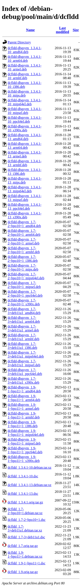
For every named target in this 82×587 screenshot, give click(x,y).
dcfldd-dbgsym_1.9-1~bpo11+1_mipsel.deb (24, 441)
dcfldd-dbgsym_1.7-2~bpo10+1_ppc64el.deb (25, 293)
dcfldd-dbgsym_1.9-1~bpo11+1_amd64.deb (24, 389)
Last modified (62, 30)
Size (76, 30)
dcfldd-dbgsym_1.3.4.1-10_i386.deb (24, 85)
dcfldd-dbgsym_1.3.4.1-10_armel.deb (24, 67)
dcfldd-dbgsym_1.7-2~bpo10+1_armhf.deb (24, 250)
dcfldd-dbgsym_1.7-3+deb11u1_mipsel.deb (24, 363)
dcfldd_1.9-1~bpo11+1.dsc (26, 563)
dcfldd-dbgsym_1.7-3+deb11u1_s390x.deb (23, 380)
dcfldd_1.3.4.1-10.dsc (23, 476)
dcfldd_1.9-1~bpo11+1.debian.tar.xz (25, 554)
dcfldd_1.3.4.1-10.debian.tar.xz (29, 467)
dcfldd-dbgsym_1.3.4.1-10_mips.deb (24, 93)
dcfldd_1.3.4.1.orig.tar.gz (25, 502)
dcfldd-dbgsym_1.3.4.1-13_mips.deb (24, 180)
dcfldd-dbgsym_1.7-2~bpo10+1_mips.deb (23, 267)
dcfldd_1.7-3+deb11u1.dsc (26, 537)
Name (30, 30)
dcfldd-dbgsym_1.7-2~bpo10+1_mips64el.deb (26, 276)
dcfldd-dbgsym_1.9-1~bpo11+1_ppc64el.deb (25, 450)
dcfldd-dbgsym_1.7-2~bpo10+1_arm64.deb (24, 232)
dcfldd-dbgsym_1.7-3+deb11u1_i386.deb (22, 346)
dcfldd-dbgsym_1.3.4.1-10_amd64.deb (24, 50)
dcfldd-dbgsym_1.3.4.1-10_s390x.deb (24, 128)
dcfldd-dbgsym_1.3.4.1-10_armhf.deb (24, 76)
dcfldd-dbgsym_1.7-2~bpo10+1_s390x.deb (24, 302)
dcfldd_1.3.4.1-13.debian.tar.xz (29, 485)
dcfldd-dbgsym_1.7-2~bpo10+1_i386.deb (23, 259)
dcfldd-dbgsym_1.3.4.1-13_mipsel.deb (24, 198)
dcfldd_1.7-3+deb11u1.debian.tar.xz (25, 528)
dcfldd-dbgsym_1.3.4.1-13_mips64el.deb (24, 189)
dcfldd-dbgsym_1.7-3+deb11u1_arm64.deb (24, 319)
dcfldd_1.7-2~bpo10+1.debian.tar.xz (25, 511)
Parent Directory (19, 42)
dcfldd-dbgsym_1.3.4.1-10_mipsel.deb (24, 111)
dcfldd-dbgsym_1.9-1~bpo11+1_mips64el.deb (26, 432)
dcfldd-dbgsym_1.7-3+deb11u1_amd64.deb (24, 311)
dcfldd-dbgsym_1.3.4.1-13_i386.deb (24, 172)
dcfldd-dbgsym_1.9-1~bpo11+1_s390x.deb (24, 459)
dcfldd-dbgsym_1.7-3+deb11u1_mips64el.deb (26, 354)
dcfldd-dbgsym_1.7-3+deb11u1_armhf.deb (23, 337)
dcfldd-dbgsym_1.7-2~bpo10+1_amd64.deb (24, 224)
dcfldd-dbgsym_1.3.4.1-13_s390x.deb (24, 215)
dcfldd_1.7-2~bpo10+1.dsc (26, 520)
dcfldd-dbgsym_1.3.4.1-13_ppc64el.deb (24, 206)
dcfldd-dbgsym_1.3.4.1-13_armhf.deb (24, 163)
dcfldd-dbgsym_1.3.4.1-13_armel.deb (24, 154)
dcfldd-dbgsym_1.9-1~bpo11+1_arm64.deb (24, 398)
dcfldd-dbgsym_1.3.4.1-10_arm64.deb (24, 58)
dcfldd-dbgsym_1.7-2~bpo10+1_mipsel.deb (24, 285)
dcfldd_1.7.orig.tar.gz (23, 546)
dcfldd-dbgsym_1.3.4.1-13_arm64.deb (24, 145)
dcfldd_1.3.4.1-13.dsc (23, 493)
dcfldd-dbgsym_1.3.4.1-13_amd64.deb (24, 137)
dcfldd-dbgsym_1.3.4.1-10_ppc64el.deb (24, 119)
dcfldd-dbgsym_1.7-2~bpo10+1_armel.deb (23, 241)
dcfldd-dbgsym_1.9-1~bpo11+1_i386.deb (23, 424)
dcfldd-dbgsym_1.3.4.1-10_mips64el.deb (24, 102)
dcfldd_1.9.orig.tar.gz (23, 572)
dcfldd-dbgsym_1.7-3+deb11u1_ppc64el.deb (25, 372)
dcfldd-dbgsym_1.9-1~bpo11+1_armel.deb (23, 406)
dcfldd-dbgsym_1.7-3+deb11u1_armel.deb (23, 328)
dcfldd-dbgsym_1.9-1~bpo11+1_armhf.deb (24, 415)
